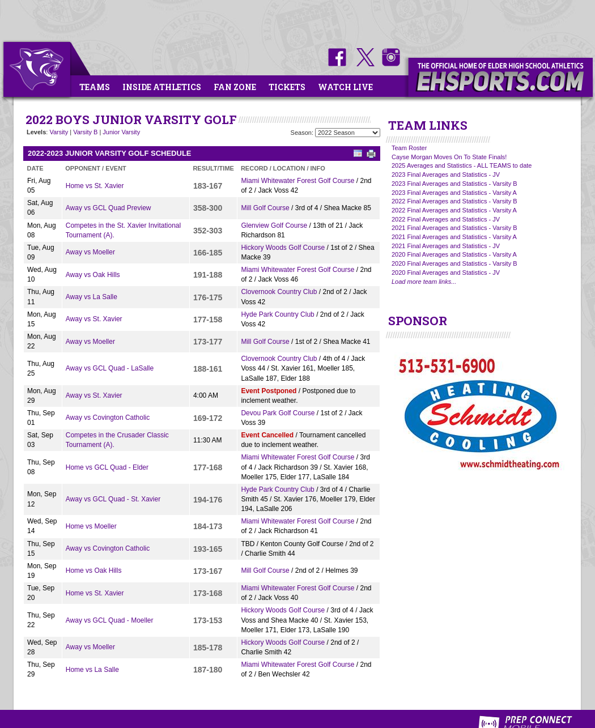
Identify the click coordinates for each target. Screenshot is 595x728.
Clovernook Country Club (279, 292)
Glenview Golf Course (274, 225)
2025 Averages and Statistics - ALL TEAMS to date (462, 165)
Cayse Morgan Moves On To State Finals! (449, 157)
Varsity (58, 132)
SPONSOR (417, 321)
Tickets (287, 87)
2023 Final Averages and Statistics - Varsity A (454, 192)
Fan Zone (235, 87)
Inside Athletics (161, 87)
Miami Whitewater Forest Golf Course (297, 181)
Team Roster (409, 147)
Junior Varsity (121, 132)
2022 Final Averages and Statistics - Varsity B (454, 201)
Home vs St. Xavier (95, 186)
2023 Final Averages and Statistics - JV (446, 174)
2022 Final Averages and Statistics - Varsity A (454, 210)
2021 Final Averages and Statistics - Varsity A (454, 236)
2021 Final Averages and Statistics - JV (446, 245)
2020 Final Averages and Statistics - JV (446, 272)
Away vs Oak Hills (93, 275)
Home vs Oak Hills (94, 570)
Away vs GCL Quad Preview (108, 208)
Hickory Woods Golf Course (283, 248)
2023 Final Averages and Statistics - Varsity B (454, 183)
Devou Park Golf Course (277, 413)
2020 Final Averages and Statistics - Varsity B (454, 263)
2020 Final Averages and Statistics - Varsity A (454, 254)
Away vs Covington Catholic (108, 418)
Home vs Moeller (91, 526)
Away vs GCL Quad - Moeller (110, 620)
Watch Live (345, 87)
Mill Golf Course (265, 208)
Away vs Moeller (90, 252)
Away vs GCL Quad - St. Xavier (113, 499)
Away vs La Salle (91, 297)
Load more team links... (424, 281)
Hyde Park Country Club (277, 314)
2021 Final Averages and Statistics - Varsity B (454, 227)
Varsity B (85, 132)
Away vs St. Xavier (94, 319)
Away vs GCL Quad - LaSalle (110, 368)
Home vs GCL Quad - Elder (107, 467)
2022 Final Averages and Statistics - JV (446, 219)
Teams (94, 87)
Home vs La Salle (92, 670)
